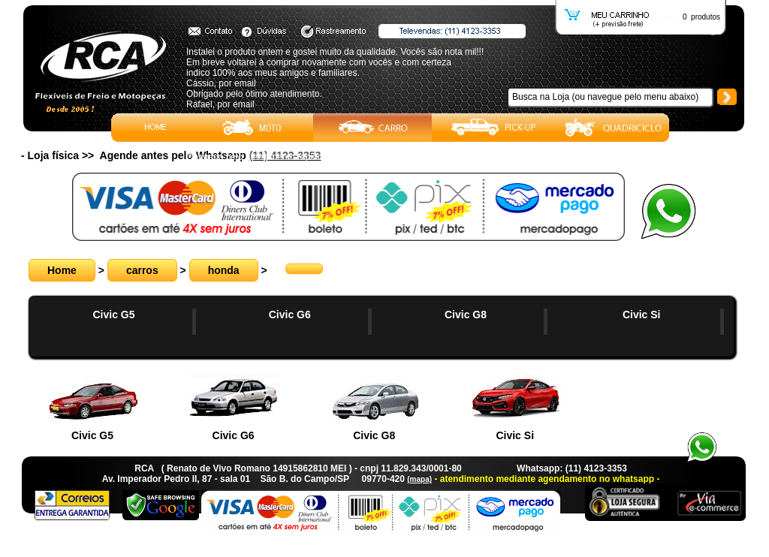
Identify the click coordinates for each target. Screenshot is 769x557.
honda (224, 270)
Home (62, 270)
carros (142, 270)
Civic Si (642, 315)
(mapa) (419, 479)
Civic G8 (466, 315)
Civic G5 (113, 315)
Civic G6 (290, 315)
